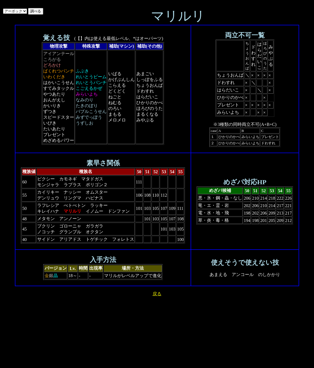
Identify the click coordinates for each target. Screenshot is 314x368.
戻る (157, 293)
